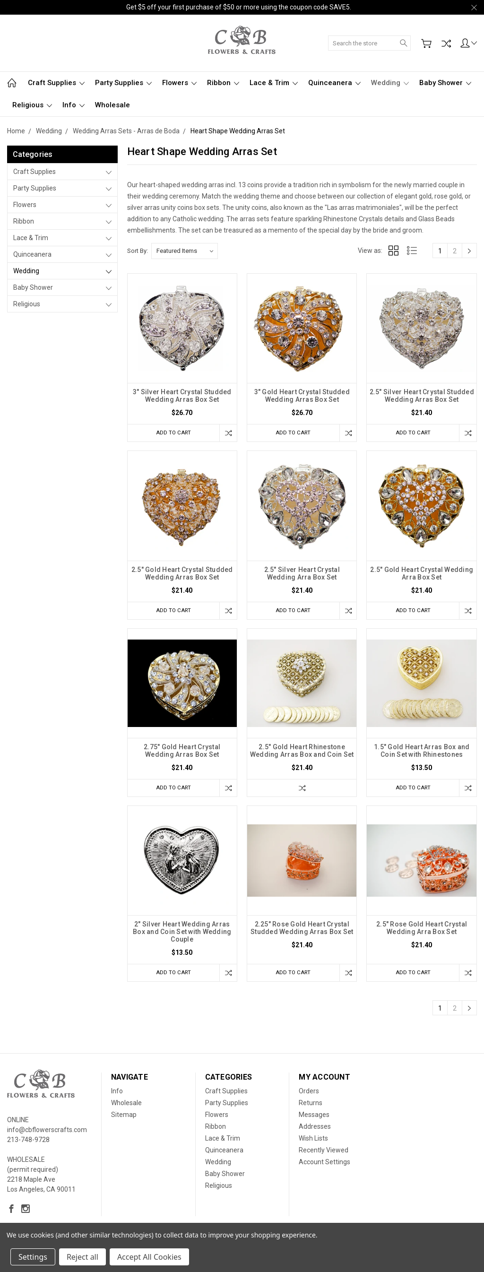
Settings (32, 1257)
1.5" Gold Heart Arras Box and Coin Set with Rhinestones (421, 752)
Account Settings (324, 1166)
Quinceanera (334, 82)
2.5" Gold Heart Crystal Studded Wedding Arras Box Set (182, 574)
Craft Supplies (56, 82)
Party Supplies (123, 82)
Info (73, 105)
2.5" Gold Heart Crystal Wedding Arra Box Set (421, 574)
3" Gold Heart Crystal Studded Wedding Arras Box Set (302, 395)
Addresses (315, 1130)
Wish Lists (313, 1142)
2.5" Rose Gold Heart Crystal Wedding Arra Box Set (421, 931)
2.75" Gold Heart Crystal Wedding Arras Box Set (182, 752)
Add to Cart (171, 432)
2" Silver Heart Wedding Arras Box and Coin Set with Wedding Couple (182, 935)
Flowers (179, 82)
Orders (309, 1095)
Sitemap (124, 1119)
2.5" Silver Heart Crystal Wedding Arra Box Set (302, 574)
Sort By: (137, 250)
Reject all (82, 1257)
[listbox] (184, 251)
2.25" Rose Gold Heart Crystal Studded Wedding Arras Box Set (302, 931)
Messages (314, 1119)
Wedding (390, 82)
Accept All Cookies (149, 1257)
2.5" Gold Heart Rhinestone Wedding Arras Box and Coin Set (302, 752)
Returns (310, 1107)
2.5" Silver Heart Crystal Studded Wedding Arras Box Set (422, 395)
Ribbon (223, 82)
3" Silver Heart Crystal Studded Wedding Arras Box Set (182, 395)
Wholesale (112, 105)
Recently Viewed (323, 1154)
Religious (32, 105)
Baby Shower (445, 82)
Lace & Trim (274, 82)
